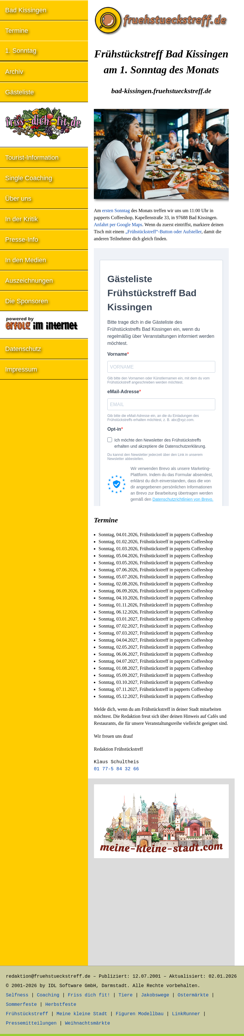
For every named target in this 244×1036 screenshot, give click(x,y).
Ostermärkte (193, 995)
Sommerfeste (21, 1004)
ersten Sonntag (116, 210)
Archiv (14, 71)
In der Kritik (21, 219)
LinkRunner (186, 1014)
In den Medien (25, 260)
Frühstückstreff (27, 1014)
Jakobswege (155, 995)
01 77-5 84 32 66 (116, 769)
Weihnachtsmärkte (87, 1023)
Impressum (21, 369)
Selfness (17, 995)
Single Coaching (28, 178)
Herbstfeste (60, 1004)
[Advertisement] (161, 913)
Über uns (18, 198)
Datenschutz (23, 348)
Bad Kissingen (26, 10)
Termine (16, 30)
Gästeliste (19, 92)
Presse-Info (21, 239)
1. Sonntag (20, 50)
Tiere (125, 995)
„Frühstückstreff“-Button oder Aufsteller (163, 231)
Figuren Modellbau (139, 1014)
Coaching (48, 995)
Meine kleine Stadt (82, 1014)
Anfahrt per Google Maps (118, 224)
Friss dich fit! (89, 995)
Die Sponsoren (26, 301)
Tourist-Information (32, 157)
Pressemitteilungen (31, 1023)
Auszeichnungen (29, 280)
